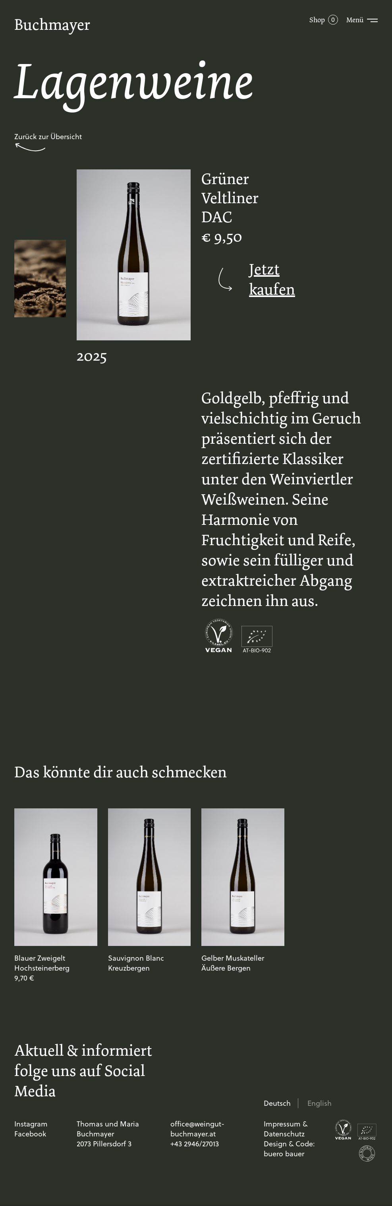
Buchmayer (52, 24)
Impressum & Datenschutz (285, 1129)
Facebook (30, 1134)
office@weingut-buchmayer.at (197, 1129)
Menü (354, 20)
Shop (317, 19)
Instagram (31, 1124)
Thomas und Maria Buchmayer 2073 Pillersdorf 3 (108, 1134)
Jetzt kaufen (242, 279)
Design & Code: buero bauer (289, 1149)
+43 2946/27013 (194, 1144)
